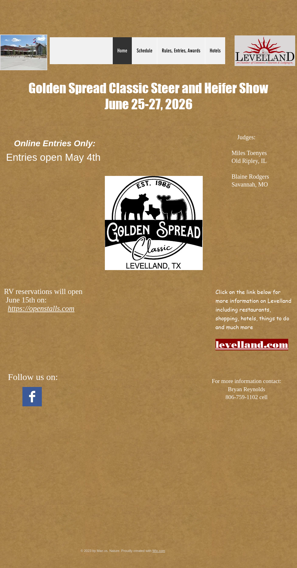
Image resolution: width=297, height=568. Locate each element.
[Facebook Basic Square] (32, 396)
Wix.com (158, 551)
